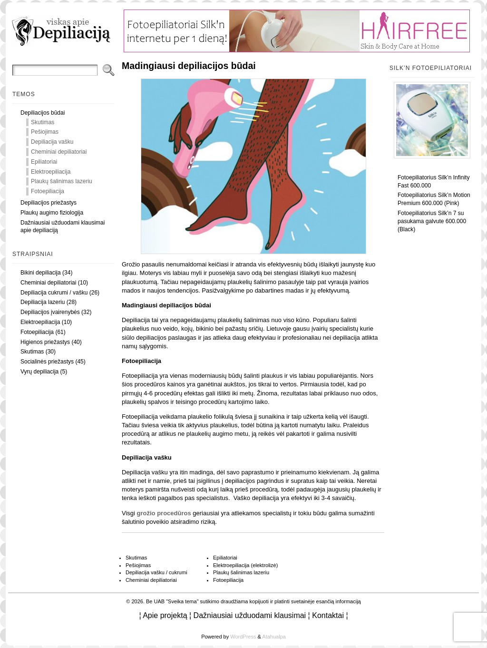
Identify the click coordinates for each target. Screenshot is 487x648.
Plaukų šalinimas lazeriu (61, 181)
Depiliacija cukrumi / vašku (54, 292)
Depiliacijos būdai (42, 112)
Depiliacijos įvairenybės (50, 312)
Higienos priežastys (45, 342)
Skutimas (42, 122)
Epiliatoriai (44, 161)
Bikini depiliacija (40, 272)
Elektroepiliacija (50, 171)
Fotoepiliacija (47, 191)
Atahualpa (274, 636)
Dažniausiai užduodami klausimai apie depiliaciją (62, 226)
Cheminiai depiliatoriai (59, 151)
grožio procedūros (164, 513)
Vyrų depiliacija (39, 371)
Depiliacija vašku (52, 141)
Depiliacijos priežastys (48, 202)
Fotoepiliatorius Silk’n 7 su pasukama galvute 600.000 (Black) (432, 221)
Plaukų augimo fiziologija (51, 212)
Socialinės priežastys (47, 361)
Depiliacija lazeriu (42, 302)
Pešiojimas (44, 131)
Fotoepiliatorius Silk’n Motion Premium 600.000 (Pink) (434, 199)
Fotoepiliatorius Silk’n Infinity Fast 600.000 (433, 181)
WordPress (243, 636)
